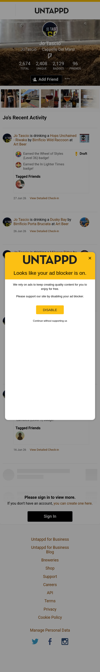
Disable (50, 310)
